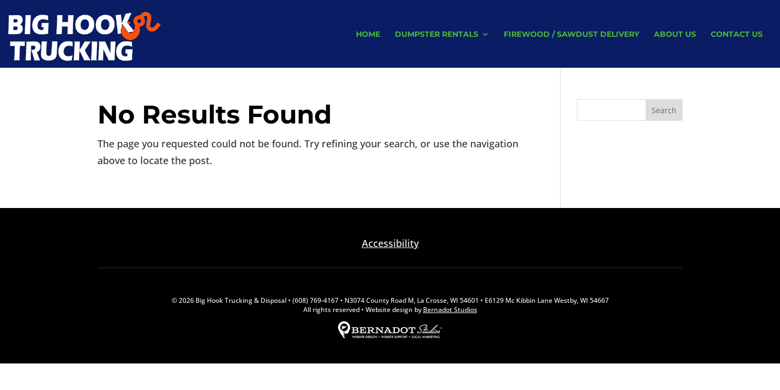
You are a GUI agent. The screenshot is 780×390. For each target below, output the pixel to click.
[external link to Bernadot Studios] (390, 336)
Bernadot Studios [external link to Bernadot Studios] (450, 309)
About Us (675, 34)
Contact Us (737, 34)
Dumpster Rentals (436, 34)
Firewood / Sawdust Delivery (571, 34)
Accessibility (390, 243)
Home (368, 34)
